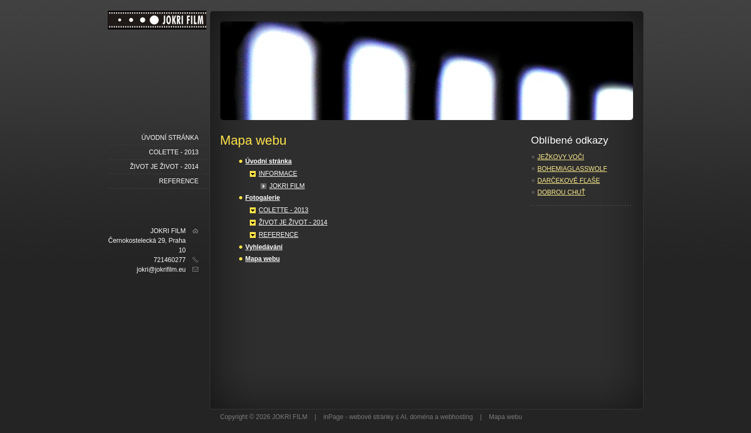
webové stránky (371, 417)
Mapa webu (263, 259)
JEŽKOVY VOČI (561, 157)
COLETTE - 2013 (284, 210)
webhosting (456, 417)
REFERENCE (279, 234)
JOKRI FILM (287, 186)
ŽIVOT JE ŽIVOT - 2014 (293, 222)
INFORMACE (278, 173)
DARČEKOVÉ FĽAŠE (569, 180)
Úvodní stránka (269, 161)
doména (421, 417)
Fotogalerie (263, 197)
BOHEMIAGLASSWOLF (572, 169)
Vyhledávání (264, 247)
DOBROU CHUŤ (561, 192)
